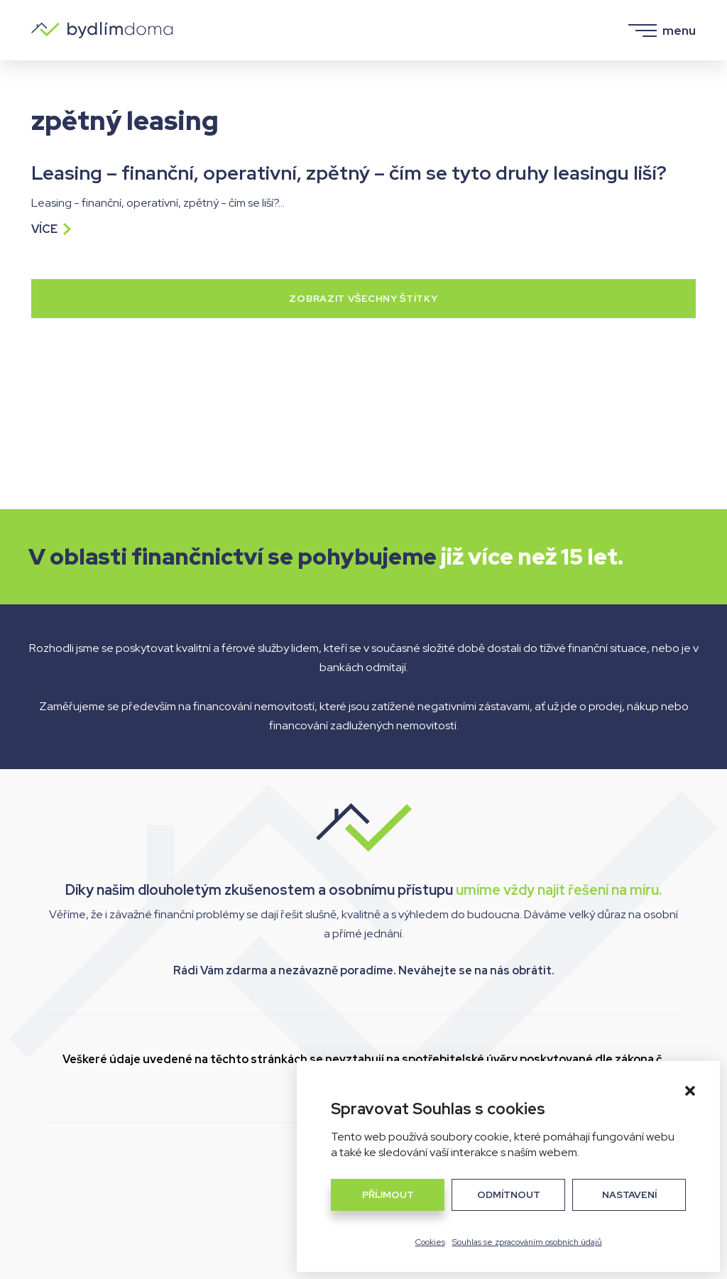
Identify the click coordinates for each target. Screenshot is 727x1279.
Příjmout (388, 1194)
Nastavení (629, 1194)
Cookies (430, 1242)
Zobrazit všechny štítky (363, 298)
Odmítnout (508, 1194)
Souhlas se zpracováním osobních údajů (527, 1242)
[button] (690, 1091)
